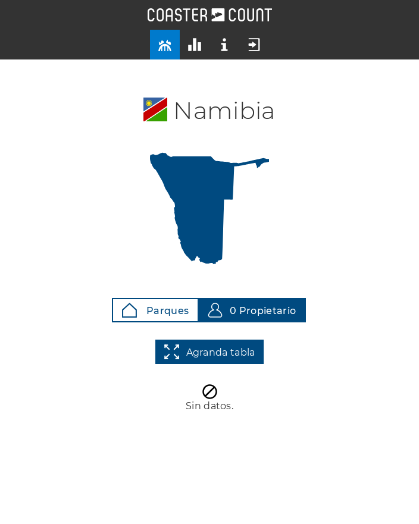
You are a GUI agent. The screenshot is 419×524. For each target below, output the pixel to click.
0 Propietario (252, 310)
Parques (155, 310)
